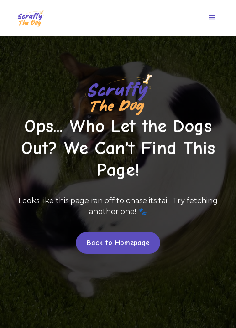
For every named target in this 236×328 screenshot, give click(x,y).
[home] (28, 18)
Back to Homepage (118, 243)
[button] (212, 18)
